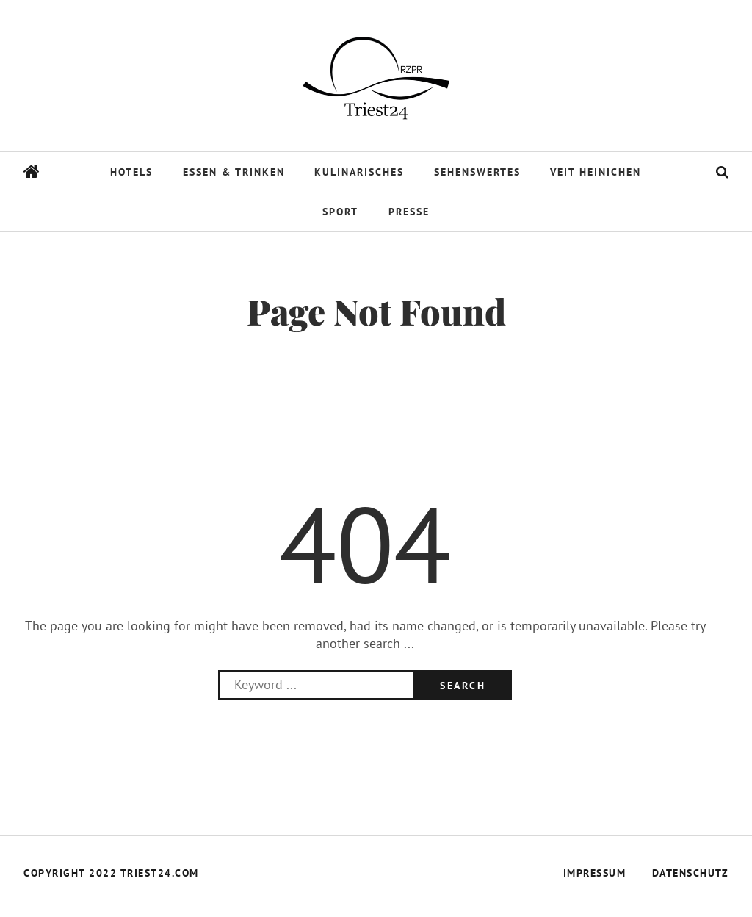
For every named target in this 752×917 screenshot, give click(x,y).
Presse (409, 211)
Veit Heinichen (595, 172)
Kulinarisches (359, 172)
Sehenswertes (477, 172)
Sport (340, 211)
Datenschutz (690, 873)
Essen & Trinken (234, 172)
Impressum (594, 873)
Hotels (131, 172)
